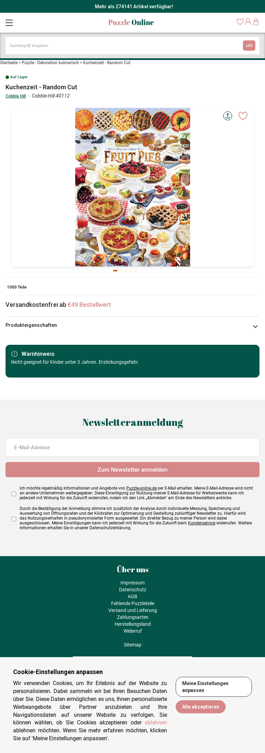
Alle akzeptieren (200, 707)
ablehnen (156, 722)
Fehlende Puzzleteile (132, 603)
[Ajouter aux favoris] (242, 115)
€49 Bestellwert (89, 304)
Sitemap (132, 644)
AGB (132, 596)
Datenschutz (132, 589)
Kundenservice (201, 523)
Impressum (132, 582)
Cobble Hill (16, 96)
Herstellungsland (133, 624)
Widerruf (133, 631)
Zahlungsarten (132, 617)
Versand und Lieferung (132, 610)
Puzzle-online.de (141, 488)
